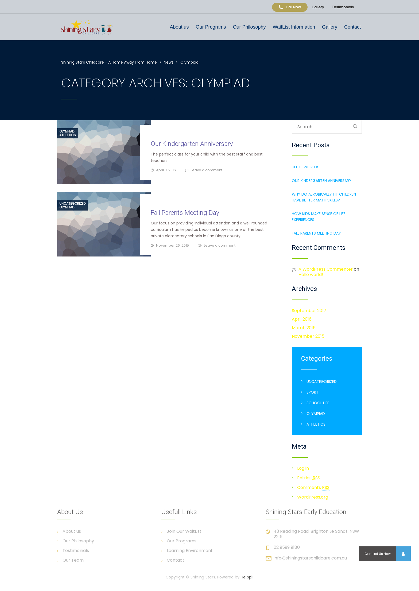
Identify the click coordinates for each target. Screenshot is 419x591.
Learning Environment (190, 550)
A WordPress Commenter (325, 269)
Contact (352, 27)
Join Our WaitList (184, 531)
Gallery (318, 7)
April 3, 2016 (166, 170)
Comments (313, 487)
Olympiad (66, 131)
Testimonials (343, 7)
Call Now (290, 7)
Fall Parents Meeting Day (185, 212)
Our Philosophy (249, 27)
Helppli (247, 577)
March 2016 (304, 328)
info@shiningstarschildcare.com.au (310, 558)
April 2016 (302, 319)
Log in (303, 468)
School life (318, 403)
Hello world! (305, 167)
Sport (313, 392)
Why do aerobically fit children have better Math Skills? (324, 197)
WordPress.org (312, 497)
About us (179, 27)
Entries (308, 478)
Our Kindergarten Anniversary (192, 143)
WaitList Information (294, 27)
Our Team (73, 560)
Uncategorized (72, 203)
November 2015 (308, 336)
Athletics (67, 135)
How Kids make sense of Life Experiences (319, 216)
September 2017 (309, 311)
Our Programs (211, 27)
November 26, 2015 (172, 245)
